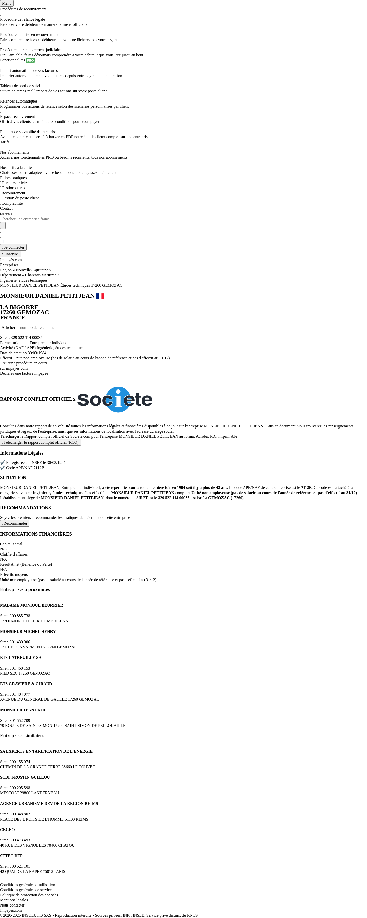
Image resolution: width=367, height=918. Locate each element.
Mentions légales (14, 900)
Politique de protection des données (29, 895)
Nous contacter (12, 905)
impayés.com (17, 368)
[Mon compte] (13, 247)
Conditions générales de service (26, 890)
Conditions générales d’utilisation (27, 885)
